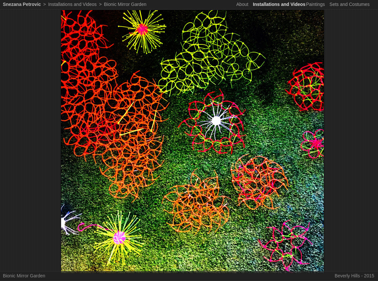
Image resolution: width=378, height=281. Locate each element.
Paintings (315, 4)
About (242, 4)
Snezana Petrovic (22, 4)
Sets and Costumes (349, 4)
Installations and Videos (279, 4)
